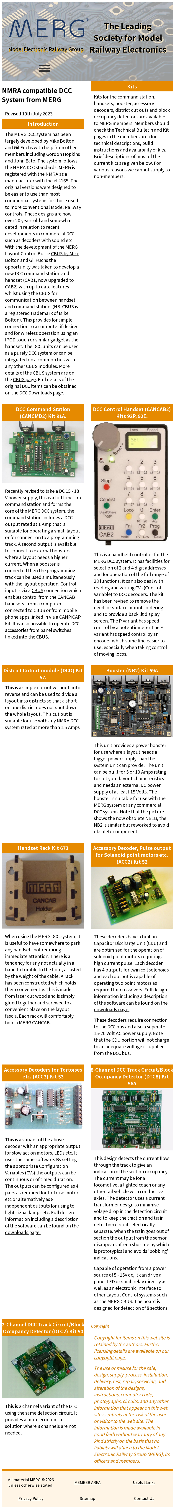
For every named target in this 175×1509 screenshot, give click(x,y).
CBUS (37, 590)
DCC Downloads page (41, 392)
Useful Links (144, 1482)
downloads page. (111, 1009)
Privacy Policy (31, 1498)
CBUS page (24, 379)
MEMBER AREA (87, 1482)
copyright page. (110, 1357)
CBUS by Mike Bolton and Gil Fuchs (42, 256)
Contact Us (144, 1498)
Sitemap (87, 1498)
